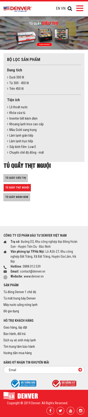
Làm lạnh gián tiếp (20, 135)
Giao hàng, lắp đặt (15, 327)
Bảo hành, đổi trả (15, 334)
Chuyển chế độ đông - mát (25, 152)
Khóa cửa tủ (16, 113)
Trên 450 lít (15, 89)
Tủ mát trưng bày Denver (20, 298)
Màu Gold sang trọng (22, 130)
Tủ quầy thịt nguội (17, 187)
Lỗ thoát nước (17, 107)
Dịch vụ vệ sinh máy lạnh (20, 340)
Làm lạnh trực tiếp (20, 141)
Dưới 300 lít (15, 77)
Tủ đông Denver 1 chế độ (20, 292)
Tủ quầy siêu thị (15, 177)
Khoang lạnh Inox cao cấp (25, 124)
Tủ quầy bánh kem (16, 197)
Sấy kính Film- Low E (21, 147)
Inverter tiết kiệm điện (22, 118)
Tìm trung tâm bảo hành (19, 346)
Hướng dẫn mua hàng (18, 353)
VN (63, 8)
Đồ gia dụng (11, 311)
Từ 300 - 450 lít (18, 83)
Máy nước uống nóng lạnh (21, 305)
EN (58, 8)
